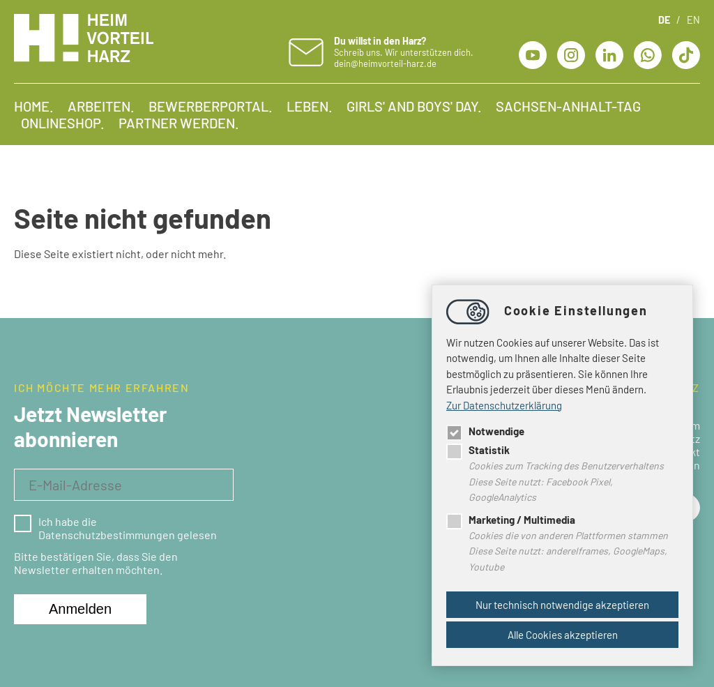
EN (693, 20)
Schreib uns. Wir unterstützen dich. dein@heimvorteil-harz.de (403, 52)
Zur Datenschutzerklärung (504, 405)
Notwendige (485, 431)
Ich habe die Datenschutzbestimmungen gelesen (115, 528)
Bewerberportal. (211, 106)
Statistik (478, 450)
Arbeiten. (101, 106)
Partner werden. (179, 122)
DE (664, 20)
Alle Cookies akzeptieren (563, 634)
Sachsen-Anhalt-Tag (568, 106)
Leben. (310, 106)
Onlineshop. (63, 122)
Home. (34, 106)
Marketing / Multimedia (510, 519)
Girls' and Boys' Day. (414, 106)
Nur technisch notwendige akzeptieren (562, 604)
